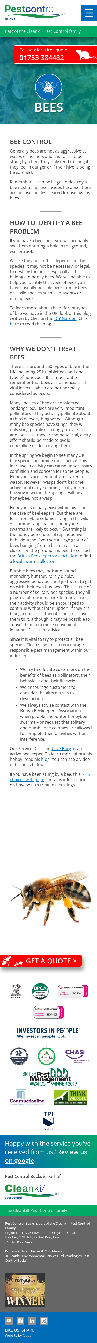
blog (45, 759)
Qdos (27, 1335)
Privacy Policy (16, 1251)
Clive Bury (61, 749)
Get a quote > (51, 960)
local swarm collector (34, 561)
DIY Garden (65, 318)
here (14, 324)
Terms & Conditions (46, 1251)
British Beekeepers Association (47, 556)
